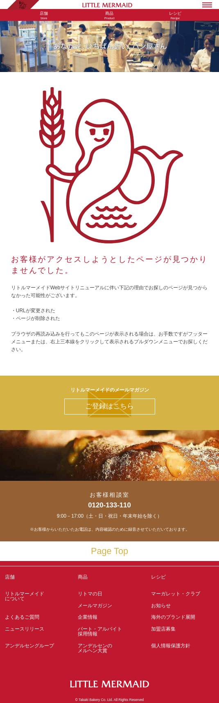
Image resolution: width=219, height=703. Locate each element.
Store (44, 15)
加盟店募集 (182, 631)
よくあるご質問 (22, 617)
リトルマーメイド (36, 596)
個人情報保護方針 (170, 646)
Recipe (175, 15)
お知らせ (161, 605)
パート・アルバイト (109, 631)
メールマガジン (95, 605)
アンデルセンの (109, 648)
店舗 (10, 577)
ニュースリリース (24, 629)
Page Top (109, 551)
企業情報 (87, 617)
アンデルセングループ (36, 648)
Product (109, 15)
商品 (83, 577)
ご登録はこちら (109, 406)
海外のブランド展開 (173, 617)
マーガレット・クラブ (175, 594)
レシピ (182, 579)
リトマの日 (90, 594)
